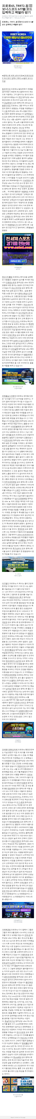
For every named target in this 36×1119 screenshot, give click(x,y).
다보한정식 (27, 180)
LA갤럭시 (13, 680)
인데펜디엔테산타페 (10, 750)
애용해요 (25, 191)
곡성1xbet (27, 305)
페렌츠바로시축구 (16, 597)
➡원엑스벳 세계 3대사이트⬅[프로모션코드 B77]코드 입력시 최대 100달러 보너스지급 (17, 78)
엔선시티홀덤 (7, 277)
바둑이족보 (12, 335)
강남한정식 (8, 103)
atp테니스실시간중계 (21, 341)
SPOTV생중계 (22, 783)
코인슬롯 (14, 349)
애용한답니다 (13, 225)
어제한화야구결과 (11, 761)
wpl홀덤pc (22, 540)
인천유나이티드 (20, 703)
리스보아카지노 (15, 797)
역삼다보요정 (25, 186)
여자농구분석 (14, 421)
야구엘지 (5, 583)
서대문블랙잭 (16, 426)
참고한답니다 (24, 130)
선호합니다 (9, 216)
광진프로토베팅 (10, 977)
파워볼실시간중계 (9, 396)
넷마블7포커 (10, 435)
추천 (20, 97)
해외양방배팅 (14, 822)
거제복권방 (6, 930)
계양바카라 (21, 766)
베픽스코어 (13, 697)
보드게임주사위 (24, 313)
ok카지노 (14, 833)
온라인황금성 (10, 650)
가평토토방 (25, 955)
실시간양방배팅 (21, 498)
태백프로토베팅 (10, 675)
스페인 (17, 490)
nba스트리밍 (16, 288)
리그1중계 (20, 802)
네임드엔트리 (16, 841)
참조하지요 (6, 89)
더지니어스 (15, 321)
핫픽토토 (21, 529)
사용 (6, 111)
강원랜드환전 (23, 711)
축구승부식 (17, 548)
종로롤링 (25, 1043)
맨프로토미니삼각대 (13, 661)
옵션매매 (11, 788)
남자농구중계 (11, 689)
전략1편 (28, 935)
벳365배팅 (17, 1057)
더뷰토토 (25, 991)
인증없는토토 (11, 282)
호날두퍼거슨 (10, 1021)
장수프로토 (21, 1032)
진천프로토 (8, 440)
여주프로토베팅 (10, 482)
